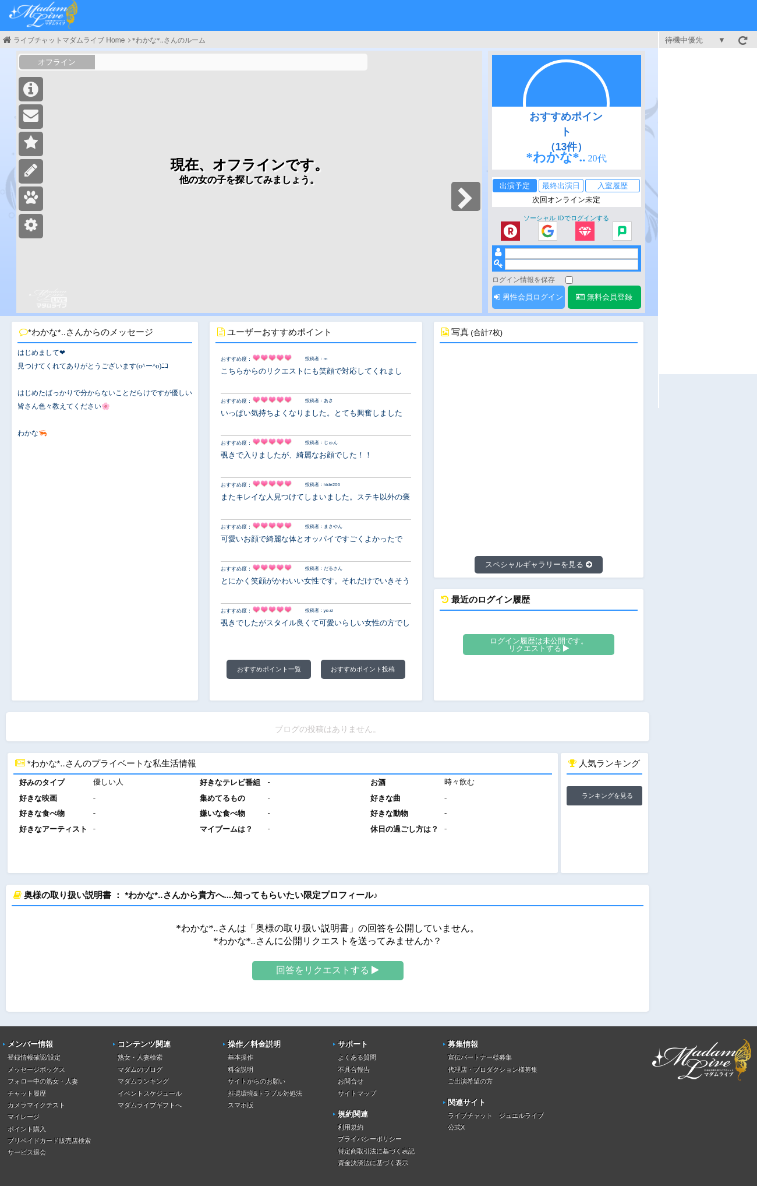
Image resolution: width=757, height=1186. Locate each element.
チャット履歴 (27, 1093)
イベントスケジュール (150, 1093)
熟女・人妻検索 (140, 1057)
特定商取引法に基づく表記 (376, 1151)
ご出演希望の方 (470, 1081)
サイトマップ (357, 1093)
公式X (456, 1127)
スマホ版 (240, 1104)
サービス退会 (27, 1152)
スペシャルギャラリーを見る (538, 564)
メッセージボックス (36, 1069)
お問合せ (350, 1081)
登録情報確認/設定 (34, 1057)
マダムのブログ (140, 1069)
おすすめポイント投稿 (363, 669)
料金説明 (240, 1069)
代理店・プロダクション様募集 (492, 1069)
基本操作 (240, 1057)
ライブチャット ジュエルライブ (496, 1115)
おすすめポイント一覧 (269, 669)
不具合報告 (354, 1069)
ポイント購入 (27, 1128)
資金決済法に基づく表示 (373, 1162)
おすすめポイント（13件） (566, 131)
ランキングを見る (607, 795)
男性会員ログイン (528, 297)
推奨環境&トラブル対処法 (265, 1093)
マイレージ (24, 1116)
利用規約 (350, 1127)
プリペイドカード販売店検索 (49, 1140)
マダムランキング (143, 1081)
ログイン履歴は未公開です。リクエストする (539, 644)
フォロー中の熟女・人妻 (43, 1081)
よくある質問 (357, 1057)
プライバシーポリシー (370, 1138)
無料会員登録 (604, 297)
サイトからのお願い (256, 1081)
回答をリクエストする (327, 970)
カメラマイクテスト (36, 1104)
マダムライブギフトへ (150, 1104)
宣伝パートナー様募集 (480, 1057)
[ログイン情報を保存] (569, 280)
